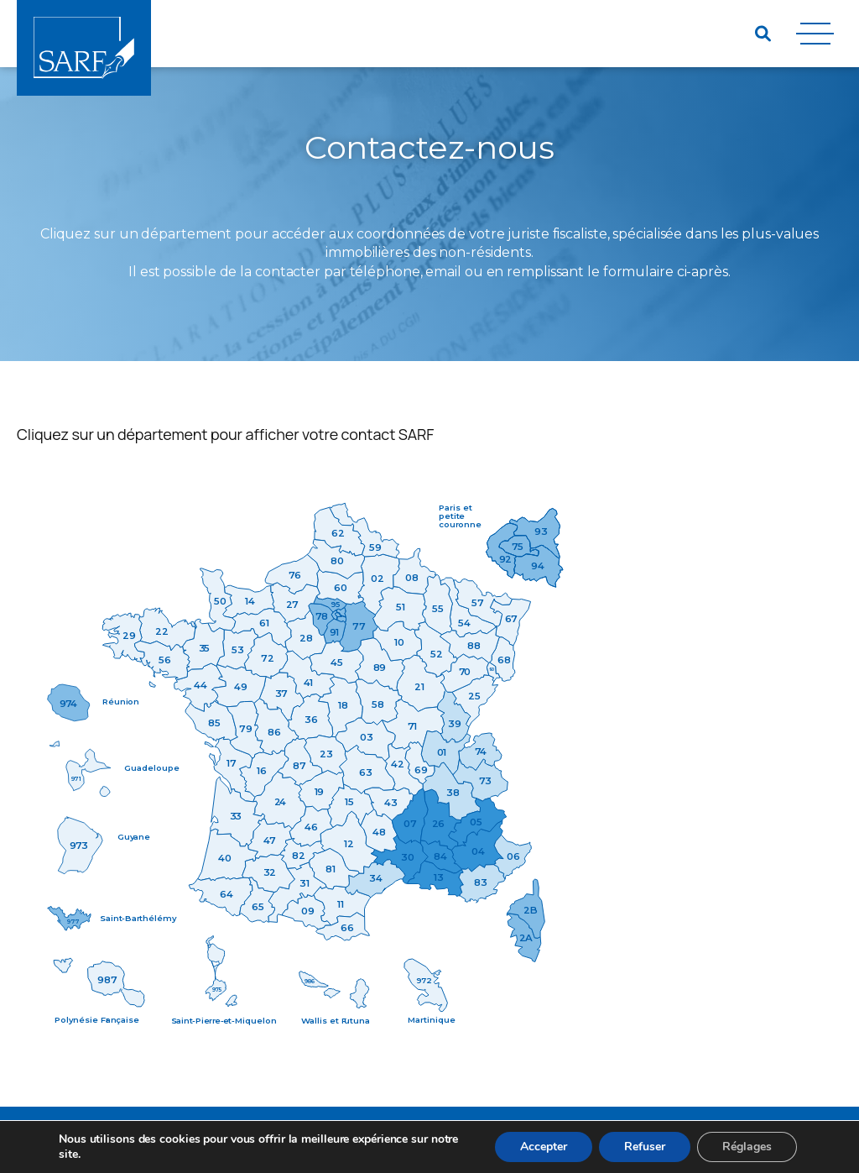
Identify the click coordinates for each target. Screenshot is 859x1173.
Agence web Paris (739, 1139)
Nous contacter (400, 1139)
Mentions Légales (244, 1139)
